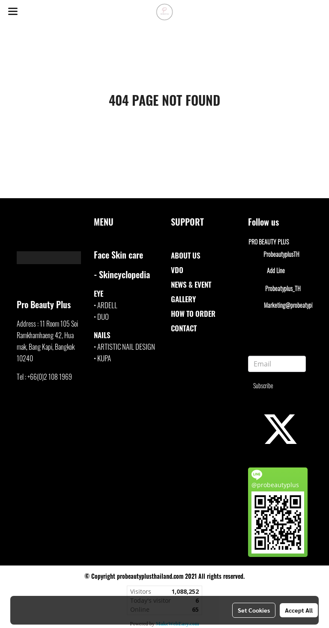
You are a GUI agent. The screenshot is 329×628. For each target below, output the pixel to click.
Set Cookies (254, 610)
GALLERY (183, 299)
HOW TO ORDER (193, 313)
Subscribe (263, 385)
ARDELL (107, 305)
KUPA (104, 358)
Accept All (299, 610)
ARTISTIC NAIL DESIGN (126, 346)
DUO (103, 316)
